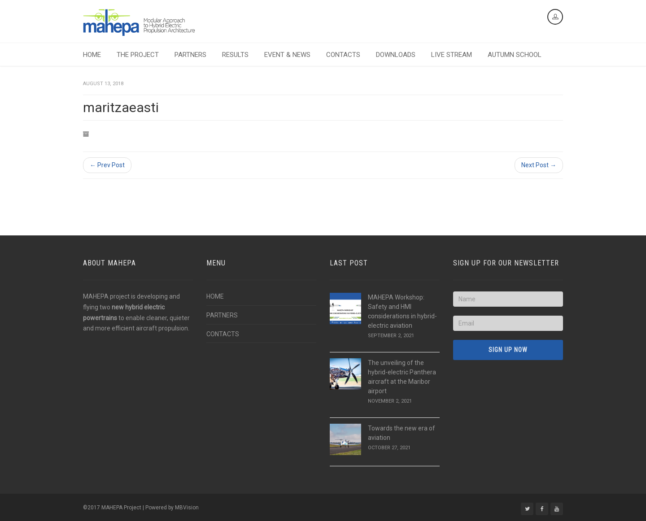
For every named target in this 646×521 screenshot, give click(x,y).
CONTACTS (343, 55)
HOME (92, 55)
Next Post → (538, 165)
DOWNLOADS (395, 55)
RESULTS (235, 55)
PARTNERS (190, 55)
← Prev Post (107, 165)
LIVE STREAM (451, 55)
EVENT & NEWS (287, 55)
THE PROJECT (138, 55)
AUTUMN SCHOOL (514, 55)
